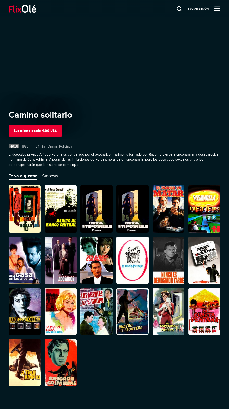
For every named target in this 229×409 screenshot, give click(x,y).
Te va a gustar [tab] (23, 175)
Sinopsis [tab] (50, 175)
